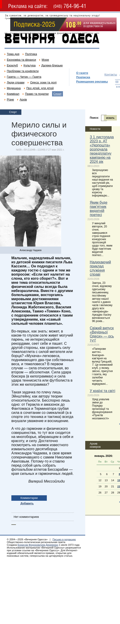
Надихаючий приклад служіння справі (100, 268)
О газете (82, 73)
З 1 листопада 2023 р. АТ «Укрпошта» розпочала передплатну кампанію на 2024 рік (102, 149)
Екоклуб (12, 65)
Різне (10, 99)
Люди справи (15, 82)
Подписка (83, 77)
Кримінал (13, 94)
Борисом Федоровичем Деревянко (38, 544)
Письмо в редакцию (64, 539)
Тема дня (13, 54)
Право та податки (37, 94)
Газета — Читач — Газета (24, 76)
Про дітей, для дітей (40, 88)
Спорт (57, 94)
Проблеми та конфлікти (23, 71)
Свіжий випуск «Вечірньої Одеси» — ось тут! (102, 334)
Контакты (110, 74)
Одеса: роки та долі (43, 82)
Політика (31, 54)
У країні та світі (102, 391)
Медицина (14, 88)
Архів (23, 99)
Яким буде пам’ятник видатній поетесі (98, 209)
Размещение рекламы (92, 81)
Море (45, 59)
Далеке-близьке (52, 65)
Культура (29, 65)
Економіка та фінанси (21, 59)
